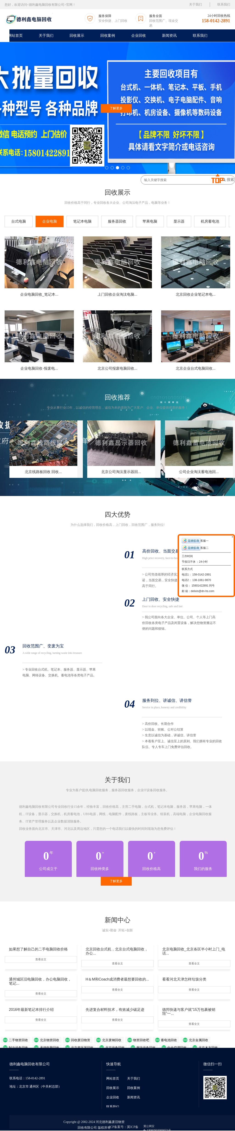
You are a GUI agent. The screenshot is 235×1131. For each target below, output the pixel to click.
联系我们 (223, 4)
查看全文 (40, 959)
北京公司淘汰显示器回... (121, 472)
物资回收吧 (112, 1040)
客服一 (195, 540)
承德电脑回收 (208, 1040)
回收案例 (107, 35)
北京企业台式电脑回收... (195, 368)
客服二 (195, 547)
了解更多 (116, 108)
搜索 (228, 179)
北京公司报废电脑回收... (117, 368)
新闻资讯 (169, 35)
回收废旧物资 (63, 1040)
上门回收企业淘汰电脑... (117, 294)
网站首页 (15, 35)
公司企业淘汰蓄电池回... (199, 472)
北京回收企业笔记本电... (195, 294)
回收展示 (77, 35)
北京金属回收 (157, 1040)
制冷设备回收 (183, 1040)
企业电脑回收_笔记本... (39, 294)
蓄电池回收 (134, 1040)
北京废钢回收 (88, 1040)
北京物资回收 (38, 1040)
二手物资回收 (12, 1040)
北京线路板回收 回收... (43, 472)
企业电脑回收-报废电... (39, 368)
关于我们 (195, 4)
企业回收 (138, 35)
